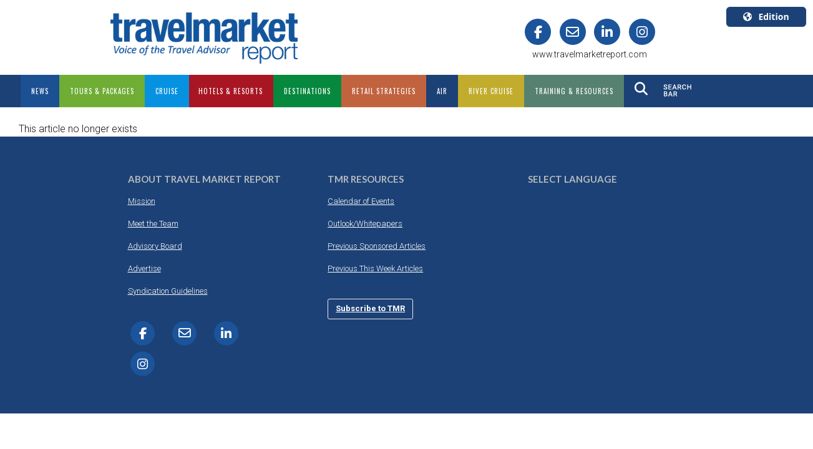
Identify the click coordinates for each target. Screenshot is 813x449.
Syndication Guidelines (168, 291)
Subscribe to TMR (370, 308)
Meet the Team (153, 223)
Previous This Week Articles (375, 268)
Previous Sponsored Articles (377, 246)
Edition (766, 16)
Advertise (144, 268)
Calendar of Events (361, 201)
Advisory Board (155, 246)
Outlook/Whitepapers (365, 223)
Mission (141, 201)
